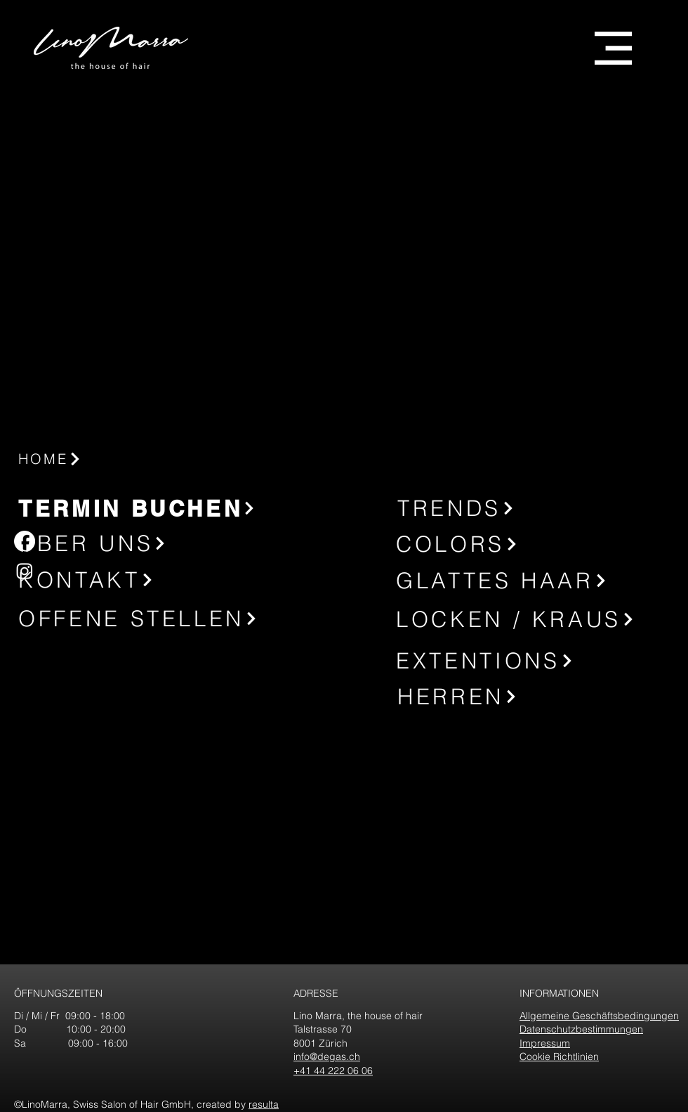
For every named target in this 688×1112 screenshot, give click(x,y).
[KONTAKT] (109, 580)
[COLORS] (491, 543)
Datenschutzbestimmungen (581, 1029)
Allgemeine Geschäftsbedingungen (599, 1015)
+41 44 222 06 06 (333, 1070)
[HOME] (113, 458)
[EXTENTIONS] (525, 660)
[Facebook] (24, 541)
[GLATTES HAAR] (522, 580)
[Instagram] (24, 570)
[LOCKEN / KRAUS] (525, 619)
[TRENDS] (488, 508)
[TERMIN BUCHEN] (139, 508)
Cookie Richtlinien (559, 1056)
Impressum (545, 1043)
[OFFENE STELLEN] (145, 619)
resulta (264, 1104)
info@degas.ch (326, 1056)
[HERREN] (492, 696)
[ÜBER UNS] (109, 543)
